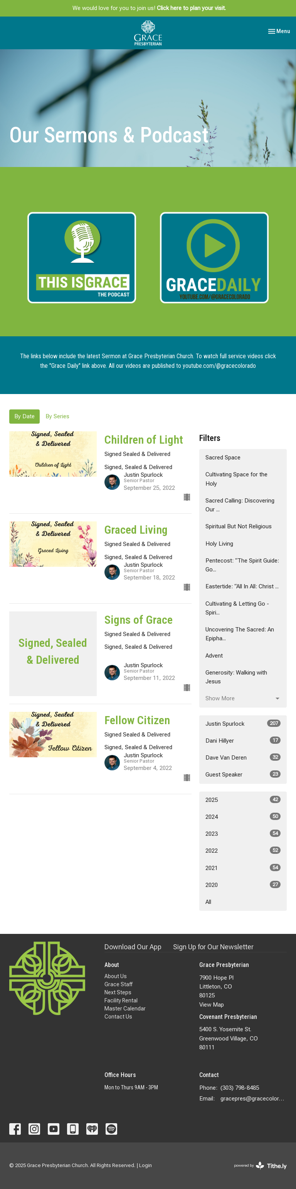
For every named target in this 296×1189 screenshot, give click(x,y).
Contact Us (118, 1017)
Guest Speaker (243, 774)
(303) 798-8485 (239, 1087)
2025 (243, 799)
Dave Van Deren (243, 757)
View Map (211, 1004)
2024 (243, 816)
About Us (115, 976)
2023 (243, 833)
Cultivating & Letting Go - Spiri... (237, 608)
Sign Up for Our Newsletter (213, 947)
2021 (243, 868)
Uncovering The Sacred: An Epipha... (239, 634)
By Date (24, 416)
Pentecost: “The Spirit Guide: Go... (242, 565)
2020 (243, 884)
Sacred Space (222, 457)
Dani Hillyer (243, 740)
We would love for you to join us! (149, 8)
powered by (260, 1165)
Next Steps (117, 992)
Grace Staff (118, 984)
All (208, 901)
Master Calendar (125, 1008)
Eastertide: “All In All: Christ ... (242, 586)
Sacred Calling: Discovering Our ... (239, 505)
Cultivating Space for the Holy (236, 479)
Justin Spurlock (243, 723)
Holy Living (219, 543)
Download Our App (132, 947)
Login (145, 1165)
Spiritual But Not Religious (238, 526)
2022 (243, 850)
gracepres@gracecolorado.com (253, 1098)
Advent (214, 655)
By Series (57, 416)
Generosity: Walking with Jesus (236, 677)
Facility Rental (121, 1000)
